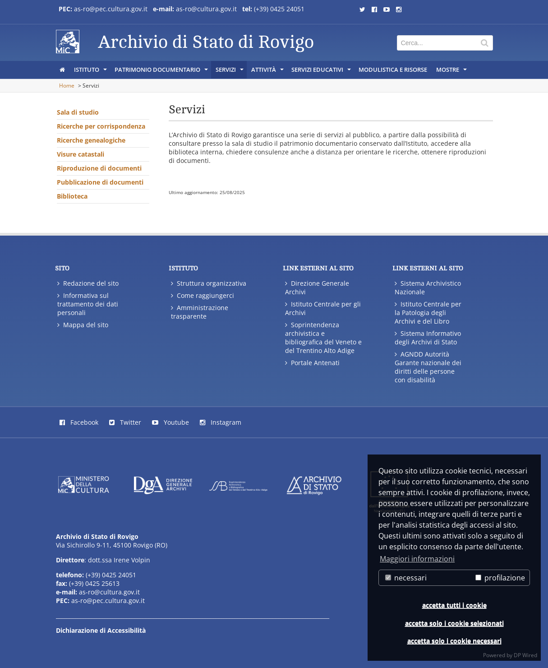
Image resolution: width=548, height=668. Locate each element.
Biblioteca (72, 196)
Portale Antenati (312, 362)
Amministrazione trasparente (199, 311)
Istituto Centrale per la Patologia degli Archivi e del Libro (428, 312)
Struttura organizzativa (208, 283)
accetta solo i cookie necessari (454, 640)
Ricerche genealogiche (91, 140)
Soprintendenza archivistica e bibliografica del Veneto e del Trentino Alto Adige (323, 337)
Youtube (170, 422)
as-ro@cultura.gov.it (207, 9)
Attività (268, 71)
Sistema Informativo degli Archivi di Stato (428, 337)
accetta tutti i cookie (454, 605)
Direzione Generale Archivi (317, 287)
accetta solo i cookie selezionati (454, 623)
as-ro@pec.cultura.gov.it (110, 9)
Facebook (79, 422)
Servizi (230, 71)
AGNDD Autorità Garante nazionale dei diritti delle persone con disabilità (428, 367)
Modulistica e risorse (393, 69)
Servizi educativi (321, 71)
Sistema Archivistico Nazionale (428, 287)
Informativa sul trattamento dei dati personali (87, 304)
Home (66, 85)
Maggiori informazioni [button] (417, 559)
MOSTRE (452, 71)
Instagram (220, 422)
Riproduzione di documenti (99, 168)
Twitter (125, 422)
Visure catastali (80, 154)
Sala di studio (78, 112)
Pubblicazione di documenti (100, 182)
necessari (406, 578)
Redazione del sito (88, 283)
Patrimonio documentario (162, 71)
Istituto (91, 71)
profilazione (500, 578)
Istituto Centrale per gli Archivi (323, 308)
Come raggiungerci (202, 295)
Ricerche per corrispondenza (101, 126)
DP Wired (525, 655)
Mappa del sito (82, 324)
